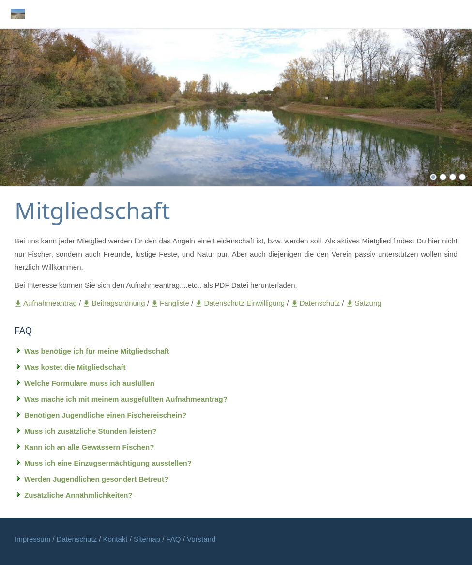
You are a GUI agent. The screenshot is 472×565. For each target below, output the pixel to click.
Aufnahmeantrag (47, 303)
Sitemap (148, 539)
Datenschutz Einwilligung (241, 303)
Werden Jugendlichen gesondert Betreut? (96, 479)
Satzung (363, 303)
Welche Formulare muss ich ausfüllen (89, 383)
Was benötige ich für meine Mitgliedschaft (96, 351)
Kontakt (116, 539)
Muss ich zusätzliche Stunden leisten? (90, 431)
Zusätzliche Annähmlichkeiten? (78, 495)
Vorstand (201, 539)
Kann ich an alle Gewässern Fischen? (89, 447)
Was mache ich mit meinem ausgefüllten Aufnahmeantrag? (126, 399)
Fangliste (170, 303)
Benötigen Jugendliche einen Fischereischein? (105, 415)
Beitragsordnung (115, 303)
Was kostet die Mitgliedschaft (74, 367)
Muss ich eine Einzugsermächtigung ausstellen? (108, 463)
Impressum (33, 539)
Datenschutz (316, 303)
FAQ (174, 539)
